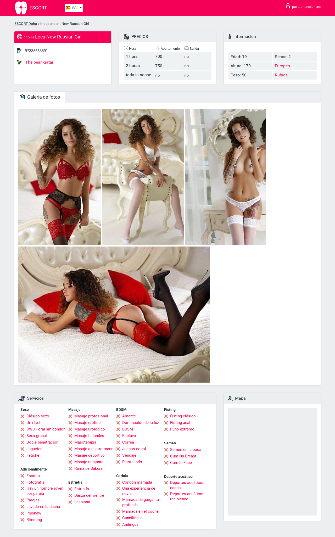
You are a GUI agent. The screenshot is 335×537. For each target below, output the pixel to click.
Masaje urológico (89, 429)
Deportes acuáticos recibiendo (187, 496)
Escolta (33, 475)
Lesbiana (82, 502)
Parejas (33, 500)
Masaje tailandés (89, 435)
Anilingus (130, 524)
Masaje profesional (91, 416)
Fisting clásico (183, 416)
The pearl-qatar (35, 62)
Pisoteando (132, 462)
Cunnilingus (132, 518)
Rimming (34, 519)
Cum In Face (181, 462)
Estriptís (81, 488)
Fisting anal (180, 422)
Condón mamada (137, 482)
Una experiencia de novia (138, 491)
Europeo (282, 65)
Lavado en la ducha (43, 506)
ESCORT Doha (25, 23)
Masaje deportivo (89, 455)
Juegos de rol (134, 448)
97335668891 (36, 50)
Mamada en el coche (140, 511)
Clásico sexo (37, 416)
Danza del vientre (89, 495)
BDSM (127, 429)
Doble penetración (42, 442)
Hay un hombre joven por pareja (44, 491)
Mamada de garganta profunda (140, 502)
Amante (129, 416)
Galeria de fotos (40, 97)
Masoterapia (85, 442)
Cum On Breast (183, 456)
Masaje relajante (88, 462)
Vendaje (129, 455)
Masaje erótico (87, 422)
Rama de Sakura (88, 468)
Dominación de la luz (140, 422)
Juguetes (34, 448)
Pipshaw (33, 513)
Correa (128, 442)
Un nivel (33, 422)
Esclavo (129, 435)
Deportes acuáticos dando (187, 485)
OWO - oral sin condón (45, 429)
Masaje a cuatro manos (95, 448)
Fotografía (35, 482)
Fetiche (32, 455)
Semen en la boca (185, 449)
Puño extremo (182, 429)
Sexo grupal (36, 435)
